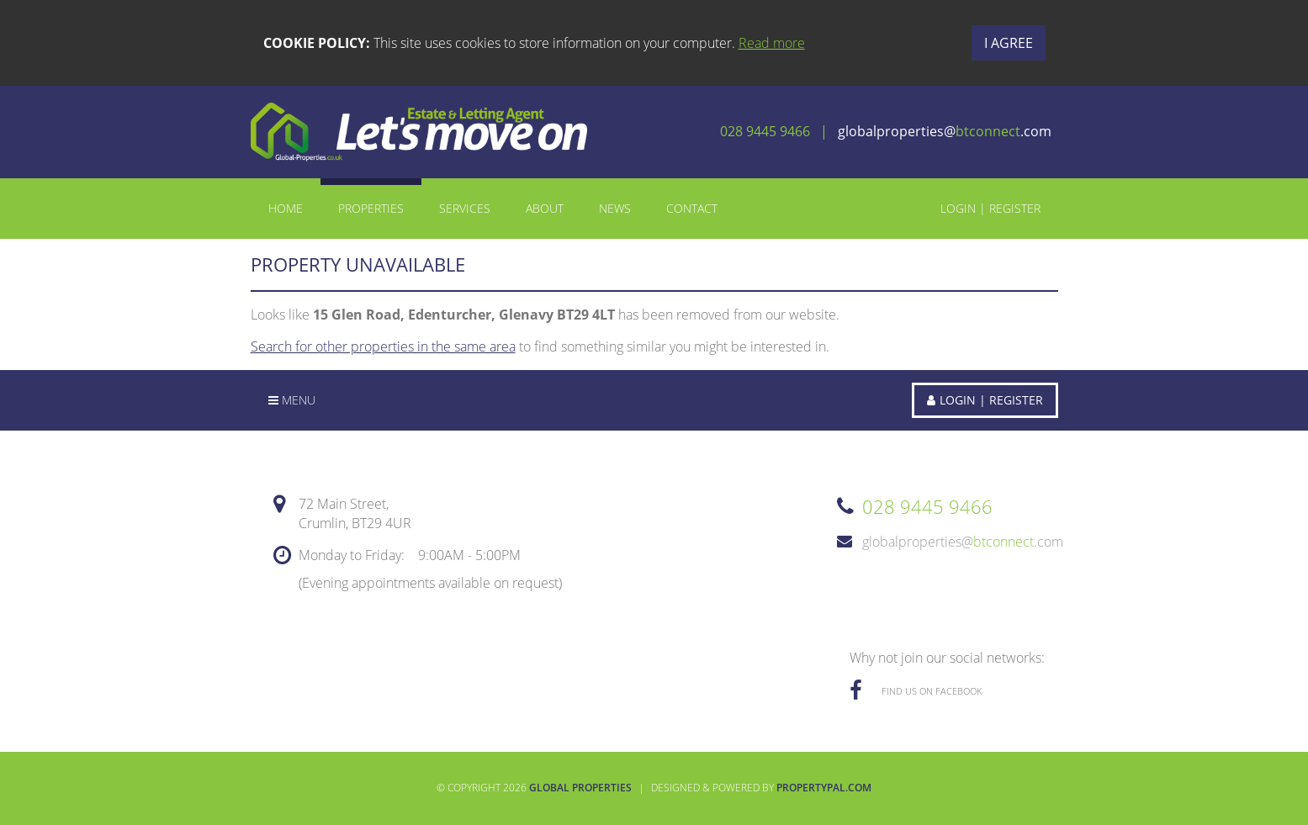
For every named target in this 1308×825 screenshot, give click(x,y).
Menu (291, 400)
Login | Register (990, 208)
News (615, 208)
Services (464, 208)
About (545, 208)
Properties (371, 208)
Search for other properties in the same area (383, 346)
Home (285, 208)
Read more (772, 43)
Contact (692, 208)
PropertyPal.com (823, 787)
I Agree (1008, 43)
